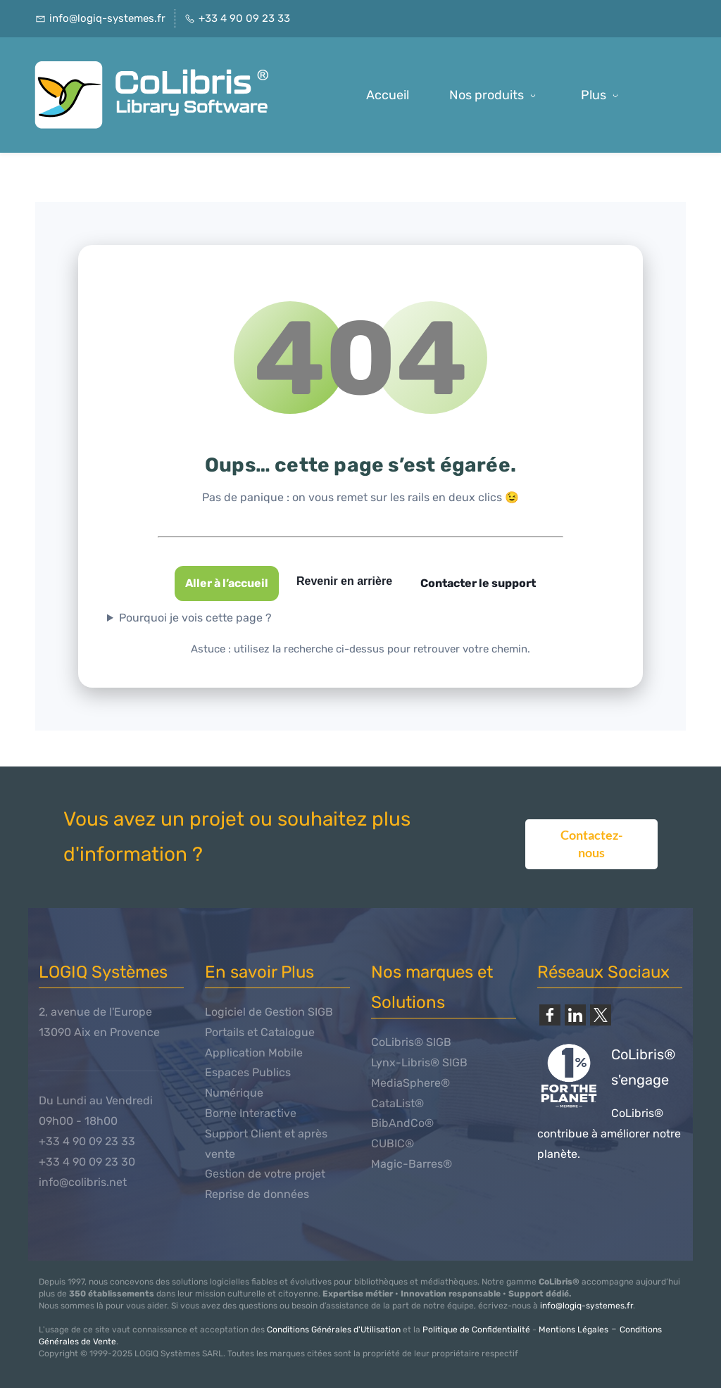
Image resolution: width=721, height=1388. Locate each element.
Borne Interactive (250, 1113)
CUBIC (388, 1143)
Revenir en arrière (344, 581)
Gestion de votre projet (265, 1173)
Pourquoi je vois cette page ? (195, 617)
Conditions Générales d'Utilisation (334, 1330)
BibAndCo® (402, 1123)
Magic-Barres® (411, 1164)
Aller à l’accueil (226, 583)
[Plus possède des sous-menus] (602, 95)
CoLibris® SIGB (411, 1042)
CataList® (397, 1103)
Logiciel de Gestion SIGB (269, 1011)
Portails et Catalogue (260, 1032)
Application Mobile (254, 1052)
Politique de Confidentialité (476, 1330)
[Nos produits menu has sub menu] (495, 95)
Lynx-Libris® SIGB (419, 1062)
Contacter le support (478, 583)
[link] (549, 1015)
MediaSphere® (410, 1083)
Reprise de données (257, 1194)
